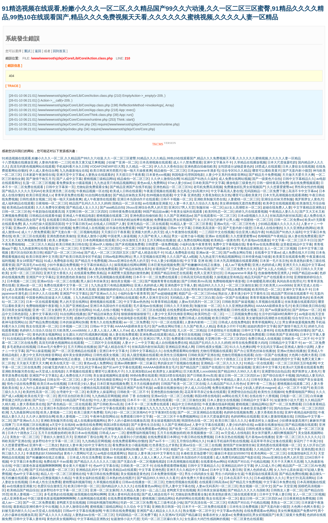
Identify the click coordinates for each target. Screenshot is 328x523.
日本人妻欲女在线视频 (298, 166)
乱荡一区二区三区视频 (39, 183)
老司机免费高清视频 (207, 187)
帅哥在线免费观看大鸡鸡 (249, 342)
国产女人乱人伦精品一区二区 (278, 269)
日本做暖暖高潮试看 (260, 281)
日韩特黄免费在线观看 (125, 211)
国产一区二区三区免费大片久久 (233, 269)
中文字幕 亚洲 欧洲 (198, 261)
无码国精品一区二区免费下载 (265, 191)
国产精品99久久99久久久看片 (239, 371)
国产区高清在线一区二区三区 (205, 502)
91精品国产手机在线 (77, 400)
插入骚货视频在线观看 (143, 355)
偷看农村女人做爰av (263, 420)
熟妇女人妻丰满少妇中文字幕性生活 (243, 293)
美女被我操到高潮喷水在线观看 (268, 318)
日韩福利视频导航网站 (103, 502)
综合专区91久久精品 (236, 170)
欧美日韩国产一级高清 (228, 318)
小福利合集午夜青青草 (195, 244)
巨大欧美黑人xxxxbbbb (275, 285)
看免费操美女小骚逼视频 (74, 183)
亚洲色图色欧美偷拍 (61, 236)
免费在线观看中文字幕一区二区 (66, 285)
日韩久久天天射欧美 (178, 306)
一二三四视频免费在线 (241, 314)
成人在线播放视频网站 (90, 420)
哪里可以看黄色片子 (109, 371)
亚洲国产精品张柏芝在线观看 (171, 273)
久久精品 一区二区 (139, 166)
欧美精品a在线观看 (20, 207)
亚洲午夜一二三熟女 (261, 383)
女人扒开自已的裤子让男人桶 (218, 220)
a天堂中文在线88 (62, 424)
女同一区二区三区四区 (26, 273)
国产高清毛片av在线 (30, 265)
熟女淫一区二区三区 (63, 248)
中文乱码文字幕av (270, 347)
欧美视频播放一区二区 (203, 433)
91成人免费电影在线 (179, 252)
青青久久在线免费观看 (106, 322)
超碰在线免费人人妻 (277, 207)
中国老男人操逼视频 (122, 236)
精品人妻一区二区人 (47, 289)
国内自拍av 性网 (285, 408)
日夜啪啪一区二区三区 (51, 203)
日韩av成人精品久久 (170, 248)
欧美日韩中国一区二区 (84, 486)
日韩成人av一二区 (112, 433)
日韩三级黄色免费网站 (196, 359)
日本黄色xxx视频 (158, 174)
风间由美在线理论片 (291, 281)
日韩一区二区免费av (288, 220)
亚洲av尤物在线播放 (162, 318)
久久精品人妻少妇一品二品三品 (142, 490)
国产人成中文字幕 (69, 179)
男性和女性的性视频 (309, 187)
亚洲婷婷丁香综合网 (88, 437)
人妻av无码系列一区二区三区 (199, 302)
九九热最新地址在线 (73, 170)
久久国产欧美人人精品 (154, 236)
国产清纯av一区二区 (306, 310)
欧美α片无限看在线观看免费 (303, 367)
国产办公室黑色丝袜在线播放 (254, 351)
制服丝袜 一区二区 (209, 207)
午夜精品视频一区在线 (92, 191)
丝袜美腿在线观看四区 (300, 302)
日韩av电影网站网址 (117, 256)
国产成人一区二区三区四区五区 (107, 252)
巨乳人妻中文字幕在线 (178, 486)
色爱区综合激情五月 (51, 486)
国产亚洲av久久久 (103, 293)
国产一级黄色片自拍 (266, 179)
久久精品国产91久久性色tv (226, 383)
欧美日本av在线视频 (51, 383)
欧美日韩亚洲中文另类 (42, 256)
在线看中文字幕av (267, 252)
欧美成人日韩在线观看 (126, 191)
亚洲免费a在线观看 (153, 334)
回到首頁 (59, 51)
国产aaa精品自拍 (112, 207)
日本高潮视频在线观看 (155, 162)
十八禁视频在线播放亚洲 (19, 162)
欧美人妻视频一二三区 (65, 240)
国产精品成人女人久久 (82, 207)
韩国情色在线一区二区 (197, 420)
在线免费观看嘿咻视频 (170, 465)
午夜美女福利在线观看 (186, 211)
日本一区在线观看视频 (42, 302)
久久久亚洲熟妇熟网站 (299, 228)
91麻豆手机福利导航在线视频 (228, 441)
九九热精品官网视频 (89, 297)
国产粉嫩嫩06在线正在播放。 (202, 265)
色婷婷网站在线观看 (245, 416)
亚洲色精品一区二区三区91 (172, 187)
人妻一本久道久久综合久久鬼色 (195, 203)
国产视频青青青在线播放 (161, 281)
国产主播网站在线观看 (122, 297)
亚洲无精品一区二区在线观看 (147, 224)
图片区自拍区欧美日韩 (27, 252)
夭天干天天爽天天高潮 (79, 289)
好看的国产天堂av (165, 269)
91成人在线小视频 (106, 310)
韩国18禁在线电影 (172, 375)
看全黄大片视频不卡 (77, 465)
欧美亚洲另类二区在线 (58, 191)
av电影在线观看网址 (111, 453)
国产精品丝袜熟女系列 (129, 195)
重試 (27, 51)
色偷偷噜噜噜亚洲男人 (274, 273)
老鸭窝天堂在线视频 (181, 490)
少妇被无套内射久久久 (58, 367)
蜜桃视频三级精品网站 (99, 179)
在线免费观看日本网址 (163, 437)
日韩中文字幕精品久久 (299, 179)
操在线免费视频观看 (304, 183)
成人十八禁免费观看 (187, 162)
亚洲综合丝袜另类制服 (277, 199)
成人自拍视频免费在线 (171, 342)
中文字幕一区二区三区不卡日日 (294, 240)
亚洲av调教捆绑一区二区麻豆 (135, 363)
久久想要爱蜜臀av (280, 187)
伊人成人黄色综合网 (43, 170)
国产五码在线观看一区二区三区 (51, 470)
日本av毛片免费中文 (51, 347)
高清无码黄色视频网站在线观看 (32, 166)
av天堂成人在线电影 (50, 371)
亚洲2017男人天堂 (181, 207)
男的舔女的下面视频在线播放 (178, 363)
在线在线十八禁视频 (263, 396)
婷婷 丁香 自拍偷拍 (135, 396)
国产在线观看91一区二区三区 (215, 215)
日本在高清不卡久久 (238, 478)
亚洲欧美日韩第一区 (166, 506)
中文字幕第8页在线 (162, 412)
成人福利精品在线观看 (18, 203)
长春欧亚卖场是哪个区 (256, 408)
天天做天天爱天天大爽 (298, 174)
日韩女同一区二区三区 (63, 379)
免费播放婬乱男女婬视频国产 (244, 187)
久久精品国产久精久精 (270, 449)
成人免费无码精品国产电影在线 (24, 269)
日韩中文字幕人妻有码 (257, 330)
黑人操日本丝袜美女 (94, 281)
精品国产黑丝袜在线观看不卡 (292, 293)
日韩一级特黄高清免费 (272, 183)
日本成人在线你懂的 (267, 228)
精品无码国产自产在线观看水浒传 (268, 277)
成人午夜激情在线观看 (99, 199)
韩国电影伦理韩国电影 (188, 174)
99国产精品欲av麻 (156, 211)
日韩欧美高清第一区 (206, 228)
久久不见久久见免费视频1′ (169, 379)
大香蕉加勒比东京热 (216, 195)
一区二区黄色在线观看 (247, 519)
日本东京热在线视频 (229, 437)
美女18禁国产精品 (29, 261)
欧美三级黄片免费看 (88, 412)
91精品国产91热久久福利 (199, 179)
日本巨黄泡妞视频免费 (163, 265)
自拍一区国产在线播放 (232, 297)
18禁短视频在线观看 (63, 449)
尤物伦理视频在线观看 (216, 351)
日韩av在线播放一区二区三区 (143, 482)
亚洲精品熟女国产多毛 (29, 220)
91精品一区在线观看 (258, 363)
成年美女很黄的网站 (77, 355)
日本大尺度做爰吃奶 (281, 162)
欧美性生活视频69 (173, 355)
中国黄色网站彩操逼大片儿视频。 (50, 297)
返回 (38, 51)
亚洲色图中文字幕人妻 (180, 285)
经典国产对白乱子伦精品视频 (248, 461)
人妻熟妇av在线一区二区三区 (93, 515)
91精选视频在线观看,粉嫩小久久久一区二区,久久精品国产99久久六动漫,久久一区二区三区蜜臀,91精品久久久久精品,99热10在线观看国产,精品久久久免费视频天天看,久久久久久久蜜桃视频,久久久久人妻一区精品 (151, 158)
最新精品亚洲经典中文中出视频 (35, 506)
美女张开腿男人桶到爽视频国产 (273, 433)
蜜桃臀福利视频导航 (140, 433)
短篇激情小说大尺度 (288, 400)
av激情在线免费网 (89, 424)
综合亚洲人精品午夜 (250, 232)
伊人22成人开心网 (268, 465)
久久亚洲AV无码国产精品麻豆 (208, 248)
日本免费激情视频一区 (167, 474)
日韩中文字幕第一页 (60, 187)
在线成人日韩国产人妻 (109, 224)
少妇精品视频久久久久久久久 (278, 224)
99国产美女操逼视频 (151, 228)
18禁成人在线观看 (268, 166)
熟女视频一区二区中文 (255, 486)
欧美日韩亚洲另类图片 (106, 170)
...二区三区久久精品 (40, 244)
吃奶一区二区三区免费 (136, 502)
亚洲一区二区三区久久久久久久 (298, 437)
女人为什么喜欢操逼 (34, 388)
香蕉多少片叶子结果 (231, 326)
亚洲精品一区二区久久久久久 (221, 363)
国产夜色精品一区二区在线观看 (69, 404)
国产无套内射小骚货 (296, 170)
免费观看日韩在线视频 (187, 338)
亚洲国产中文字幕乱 (40, 277)
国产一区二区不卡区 (154, 449)
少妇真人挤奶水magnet (259, 388)
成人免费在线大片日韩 (298, 252)
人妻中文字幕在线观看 (208, 424)
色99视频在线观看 (159, 195)
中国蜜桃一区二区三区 (256, 220)
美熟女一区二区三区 (24, 437)
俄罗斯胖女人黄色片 (309, 199)
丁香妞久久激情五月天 (56, 437)
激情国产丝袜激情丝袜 (239, 445)
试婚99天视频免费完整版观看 (231, 449)
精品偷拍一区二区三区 (170, 170)
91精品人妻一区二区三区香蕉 (191, 224)
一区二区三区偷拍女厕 (138, 248)
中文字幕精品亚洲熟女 (309, 207)
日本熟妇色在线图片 (120, 478)
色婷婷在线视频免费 (238, 412)
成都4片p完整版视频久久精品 (95, 318)
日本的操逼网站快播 (73, 322)
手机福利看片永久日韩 (72, 166)
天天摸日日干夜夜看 (130, 174)
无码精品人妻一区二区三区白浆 (192, 297)
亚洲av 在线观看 (217, 236)
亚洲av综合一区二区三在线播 (58, 281)
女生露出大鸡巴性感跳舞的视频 (85, 334)
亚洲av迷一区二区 (209, 252)
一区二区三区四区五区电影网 (295, 363)
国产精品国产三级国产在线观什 (202, 367)
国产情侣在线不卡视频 (279, 375)
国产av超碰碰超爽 (164, 293)
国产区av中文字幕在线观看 (122, 367)
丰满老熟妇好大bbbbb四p (44, 453)
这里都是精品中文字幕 (296, 244)
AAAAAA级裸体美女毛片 (273, 306)
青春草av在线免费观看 (262, 244)
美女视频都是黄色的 (294, 297)
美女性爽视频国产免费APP (297, 511)
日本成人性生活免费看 (85, 457)
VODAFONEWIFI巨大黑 (107, 166)
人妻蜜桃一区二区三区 (243, 199)
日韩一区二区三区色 (16, 211)
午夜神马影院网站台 (104, 416)
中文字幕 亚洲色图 (187, 195)
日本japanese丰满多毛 (203, 170)
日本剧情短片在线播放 (223, 330)
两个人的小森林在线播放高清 (128, 420)
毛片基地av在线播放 (255, 240)
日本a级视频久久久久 (253, 215)
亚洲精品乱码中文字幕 (237, 465)
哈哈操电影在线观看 (132, 318)
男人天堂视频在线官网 (149, 256)
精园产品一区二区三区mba (63, 252)
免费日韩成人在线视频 (88, 228)
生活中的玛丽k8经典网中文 (278, 314)
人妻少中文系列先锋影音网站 (226, 174)
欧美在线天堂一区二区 (66, 363)
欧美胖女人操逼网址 (167, 371)
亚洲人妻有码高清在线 (124, 494)
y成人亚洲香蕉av (19, 289)
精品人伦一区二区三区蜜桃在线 (63, 474)
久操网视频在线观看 (91, 498)
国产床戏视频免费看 (129, 244)
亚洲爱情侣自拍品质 (275, 371)
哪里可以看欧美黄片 (266, 170)
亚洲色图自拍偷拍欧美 (200, 166)
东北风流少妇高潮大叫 (193, 191)
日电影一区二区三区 (216, 334)
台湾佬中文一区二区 (70, 392)
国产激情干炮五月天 (40, 179)
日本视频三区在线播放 (32, 424)
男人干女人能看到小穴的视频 (125, 437)
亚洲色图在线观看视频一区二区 (278, 445)
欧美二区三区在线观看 (29, 236)
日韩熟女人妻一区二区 (286, 490)
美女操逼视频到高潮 (99, 359)
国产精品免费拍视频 (236, 289)
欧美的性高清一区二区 (39, 392)
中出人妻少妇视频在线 (167, 261)
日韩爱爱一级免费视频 (161, 244)
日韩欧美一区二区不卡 (297, 338)
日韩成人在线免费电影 (234, 322)
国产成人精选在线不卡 (147, 252)
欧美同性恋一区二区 (219, 211)
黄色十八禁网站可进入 (80, 453)
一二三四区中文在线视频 (216, 232)
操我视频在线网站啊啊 (130, 265)
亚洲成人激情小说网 (91, 236)
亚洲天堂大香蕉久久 (58, 273)
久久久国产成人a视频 (182, 256)
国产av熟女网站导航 (238, 252)
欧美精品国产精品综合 (74, 429)
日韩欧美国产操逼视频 (238, 302)
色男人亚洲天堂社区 (208, 273)
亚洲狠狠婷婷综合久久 (112, 289)
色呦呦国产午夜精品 (272, 236)
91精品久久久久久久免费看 (67, 269)
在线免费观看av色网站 (183, 310)
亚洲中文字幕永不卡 (217, 162)
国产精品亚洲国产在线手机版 (130, 187)
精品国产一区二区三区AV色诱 (303, 465)
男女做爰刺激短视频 (93, 449)
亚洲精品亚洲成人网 (179, 347)
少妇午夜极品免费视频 (63, 265)
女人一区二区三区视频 (280, 248)
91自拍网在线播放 (98, 195)
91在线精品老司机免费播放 (26, 338)
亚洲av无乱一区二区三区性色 (235, 224)
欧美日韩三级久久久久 (231, 420)
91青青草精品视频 (164, 302)
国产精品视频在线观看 (301, 424)
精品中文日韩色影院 (186, 404)
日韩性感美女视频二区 (35, 199)
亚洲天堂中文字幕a (70, 174)
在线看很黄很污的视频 (55, 228)
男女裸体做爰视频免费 (298, 322)
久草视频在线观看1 (269, 302)
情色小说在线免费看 (21, 383)
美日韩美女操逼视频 (16, 310)
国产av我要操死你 (278, 310)
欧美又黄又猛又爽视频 (88, 162)
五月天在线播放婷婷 (144, 383)
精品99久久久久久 (211, 285)
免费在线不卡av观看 (58, 461)
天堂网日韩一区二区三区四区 (86, 211)
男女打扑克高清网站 (300, 478)
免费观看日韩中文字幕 (136, 416)
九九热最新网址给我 (32, 248)
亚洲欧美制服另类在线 (210, 199)
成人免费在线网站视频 (235, 179)
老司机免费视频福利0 (41, 429)
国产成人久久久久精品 (228, 429)
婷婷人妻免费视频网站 (223, 408)
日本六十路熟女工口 (227, 359)
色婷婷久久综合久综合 (174, 289)
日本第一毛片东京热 (274, 261)
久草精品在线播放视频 (250, 162)
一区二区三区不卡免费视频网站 (176, 416)
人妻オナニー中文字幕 (138, 342)
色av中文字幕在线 (106, 465)
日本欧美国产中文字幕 (208, 183)
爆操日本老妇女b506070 (231, 453)
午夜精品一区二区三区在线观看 (143, 310)
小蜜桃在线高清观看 (94, 388)
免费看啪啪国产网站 (299, 392)
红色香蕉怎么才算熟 (163, 445)
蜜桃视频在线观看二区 (112, 215)
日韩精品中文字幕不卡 (285, 342)
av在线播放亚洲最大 (157, 203)
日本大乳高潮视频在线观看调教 (285, 195)
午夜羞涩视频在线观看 (159, 191)
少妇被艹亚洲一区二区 (122, 162)
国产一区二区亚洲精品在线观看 (74, 351)
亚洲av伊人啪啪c (25, 228)
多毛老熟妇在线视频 (21, 347)
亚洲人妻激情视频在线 (277, 416)
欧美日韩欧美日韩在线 (72, 244)
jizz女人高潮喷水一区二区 (242, 207)
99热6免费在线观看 (143, 375)
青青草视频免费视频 (264, 297)
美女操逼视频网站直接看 (110, 375)
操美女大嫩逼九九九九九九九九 (149, 408)
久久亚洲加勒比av (138, 371)
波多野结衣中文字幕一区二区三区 (56, 441)
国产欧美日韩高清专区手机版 (80, 256)
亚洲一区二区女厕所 (46, 310)
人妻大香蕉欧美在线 (30, 404)
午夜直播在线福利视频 (218, 404)
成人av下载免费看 (238, 265)
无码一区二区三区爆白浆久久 (162, 519)
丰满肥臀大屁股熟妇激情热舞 (128, 273)
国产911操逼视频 (38, 351)
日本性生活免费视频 (244, 506)
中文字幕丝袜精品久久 (96, 265)
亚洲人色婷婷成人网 (266, 265)
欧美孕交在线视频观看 (279, 203)
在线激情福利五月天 (301, 453)
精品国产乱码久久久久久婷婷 (89, 203)
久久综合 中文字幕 (136, 506)
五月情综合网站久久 (190, 441)
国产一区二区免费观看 (285, 404)
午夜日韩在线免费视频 (197, 437)
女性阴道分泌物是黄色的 (235, 166)
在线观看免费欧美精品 (90, 273)
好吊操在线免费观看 (120, 228)
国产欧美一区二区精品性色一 (189, 429)
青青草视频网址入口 (266, 322)
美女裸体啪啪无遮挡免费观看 (240, 203)
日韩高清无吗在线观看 (196, 277)
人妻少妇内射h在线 (239, 424)
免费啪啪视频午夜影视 (229, 281)
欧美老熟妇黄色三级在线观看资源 (233, 494)
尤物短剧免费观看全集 (92, 187)
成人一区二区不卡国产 (293, 388)
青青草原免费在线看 (69, 195)
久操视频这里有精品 (228, 277)
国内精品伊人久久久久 (26, 408)
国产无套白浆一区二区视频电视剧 (75, 232)
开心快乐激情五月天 (130, 240)
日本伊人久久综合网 (43, 293)
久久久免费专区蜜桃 (50, 207)
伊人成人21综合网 (197, 388)
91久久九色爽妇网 (242, 347)
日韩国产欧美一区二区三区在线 (183, 383)
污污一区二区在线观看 (167, 322)
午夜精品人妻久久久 (283, 211)
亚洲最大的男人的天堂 (147, 232)
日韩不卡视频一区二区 (176, 199)
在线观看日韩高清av (61, 220)
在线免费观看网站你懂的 (292, 330)
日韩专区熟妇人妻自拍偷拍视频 (273, 379)
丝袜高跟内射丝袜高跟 (286, 215)
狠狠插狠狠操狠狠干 (135, 314)
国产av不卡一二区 (162, 441)
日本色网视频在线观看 (99, 240)
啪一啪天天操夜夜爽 (137, 170)
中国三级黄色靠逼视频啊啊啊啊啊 (37, 465)
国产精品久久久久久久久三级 (94, 461)
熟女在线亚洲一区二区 (42, 326)
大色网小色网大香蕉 (303, 355)
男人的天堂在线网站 (73, 302)
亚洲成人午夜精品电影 (79, 215)
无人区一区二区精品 (191, 330)
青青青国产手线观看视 (23, 318)
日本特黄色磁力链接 (256, 256)
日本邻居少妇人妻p (81, 383)
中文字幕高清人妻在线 (227, 191)
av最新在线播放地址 (168, 388)
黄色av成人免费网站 (151, 183)
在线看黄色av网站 (213, 461)
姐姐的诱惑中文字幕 (261, 326)
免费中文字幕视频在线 (229, 244)
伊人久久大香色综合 (168, 166)
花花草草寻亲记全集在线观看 (205, 392)
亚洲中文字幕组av (256, 359)
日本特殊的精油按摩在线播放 (131, 220)
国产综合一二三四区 (46, 400)
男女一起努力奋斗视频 (187, 236)
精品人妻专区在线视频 (184, 334)
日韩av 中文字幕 (179, 228)
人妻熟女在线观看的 (99, 174)
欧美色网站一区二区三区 (268, 453)
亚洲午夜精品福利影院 (300, 412)
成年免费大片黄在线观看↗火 (201, 478)
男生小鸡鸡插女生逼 (198, 474)
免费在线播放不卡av (226, 388)
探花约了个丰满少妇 (308, 441)
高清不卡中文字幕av (302, 191)
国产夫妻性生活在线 (145, 424)
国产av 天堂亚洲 (284, 486)
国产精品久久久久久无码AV (21, 191)
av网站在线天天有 (235, 396)
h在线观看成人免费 (97, 338)
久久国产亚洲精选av (178, 215)
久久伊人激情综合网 (165, 179)
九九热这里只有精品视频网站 (114, 183)
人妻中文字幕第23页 (43, 314)
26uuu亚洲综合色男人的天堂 (146, 207)
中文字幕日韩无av (79, 224)
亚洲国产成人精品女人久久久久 (159, 511)
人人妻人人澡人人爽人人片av (108, 330)
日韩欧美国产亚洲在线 (282, 334)
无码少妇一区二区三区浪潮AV (125, 412)
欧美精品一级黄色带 (225, 240)
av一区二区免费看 (136, 322)
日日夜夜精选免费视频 (299, 498)
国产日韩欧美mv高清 (195, 269)
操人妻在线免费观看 (302, 236)
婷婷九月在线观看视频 (251, 211)
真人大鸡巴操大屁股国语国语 (43, 224)
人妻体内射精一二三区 (55, 162)
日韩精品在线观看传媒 (45, 215)
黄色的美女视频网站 (46, 334)
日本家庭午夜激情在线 (39, 174)
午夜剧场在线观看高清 (48, 211)
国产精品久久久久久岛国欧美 (248, 490)
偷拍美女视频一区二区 (127, 281)
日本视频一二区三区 (21, 281)
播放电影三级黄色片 (240, 183)
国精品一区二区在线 (126, 203)
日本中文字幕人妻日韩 (226, 470)
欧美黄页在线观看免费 (289, 256)
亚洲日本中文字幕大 (113, 351)
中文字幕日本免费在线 (26, 461)
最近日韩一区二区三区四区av (239, 375)
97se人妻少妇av (179, 183)
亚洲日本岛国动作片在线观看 (138, 199)
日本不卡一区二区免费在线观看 (156, 277)
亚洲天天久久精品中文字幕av (303, 265)
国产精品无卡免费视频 (264, 174)
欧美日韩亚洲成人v (39, 195)
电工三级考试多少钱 (168, 502)
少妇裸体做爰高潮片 (293, 420)
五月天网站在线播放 (161, 240)
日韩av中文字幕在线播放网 (82, 511)
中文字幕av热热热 (136, 302)
